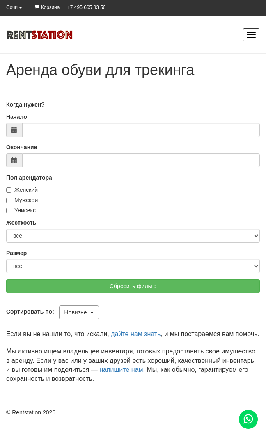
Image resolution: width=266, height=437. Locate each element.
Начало (16, 117)
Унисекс (21, 210)
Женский (22, 190)
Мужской (22, 200)
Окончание (21, 147)
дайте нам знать (136, 333)
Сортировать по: (31, 311)
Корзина (47, 7)
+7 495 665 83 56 (86, 7)
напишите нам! (122, 369)
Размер (16, 253)
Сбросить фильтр (133, 286)
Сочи (14, 7)
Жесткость (21, 222)
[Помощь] (248, 419)
